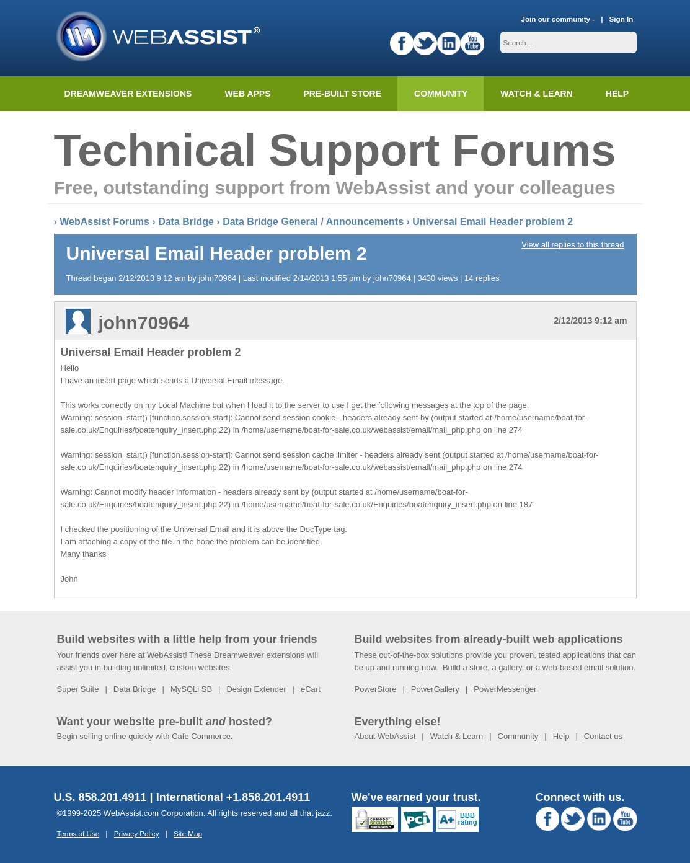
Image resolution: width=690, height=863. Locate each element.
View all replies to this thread (572, 244)
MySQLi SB (191, 689)
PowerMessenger (505, 689)
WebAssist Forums (104, 221)
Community (440, 94)
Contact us (603, 736)
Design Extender (256, 689)
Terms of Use (78, 834)
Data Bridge (186, 221)
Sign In (621, 19)
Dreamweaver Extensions (128, 94)
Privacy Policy (136, 834)
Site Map (188, 834)
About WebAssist (385, 736)
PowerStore (376, 689)
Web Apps (247, 94)
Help (561, 736)
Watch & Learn (536, 94)
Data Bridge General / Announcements (313, 221)
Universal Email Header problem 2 (492, 221)
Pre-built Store (343, 94)
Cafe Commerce (201, 736)
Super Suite (78, 689)
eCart (311, 689)
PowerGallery (435, 689)
